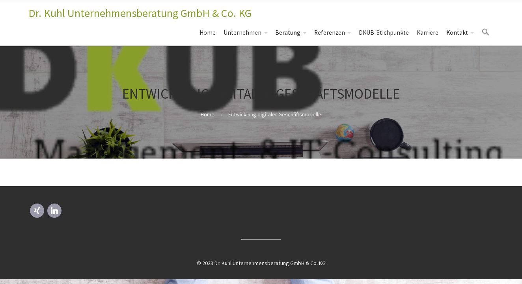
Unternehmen (242, 32)
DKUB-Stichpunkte (384, 32)
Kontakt (457, 32)
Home (207, 32)
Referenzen (329, 32)
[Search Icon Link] (486, 32)
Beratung (287, 32)
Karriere (427, 32)
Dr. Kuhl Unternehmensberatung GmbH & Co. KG (140, 13)
